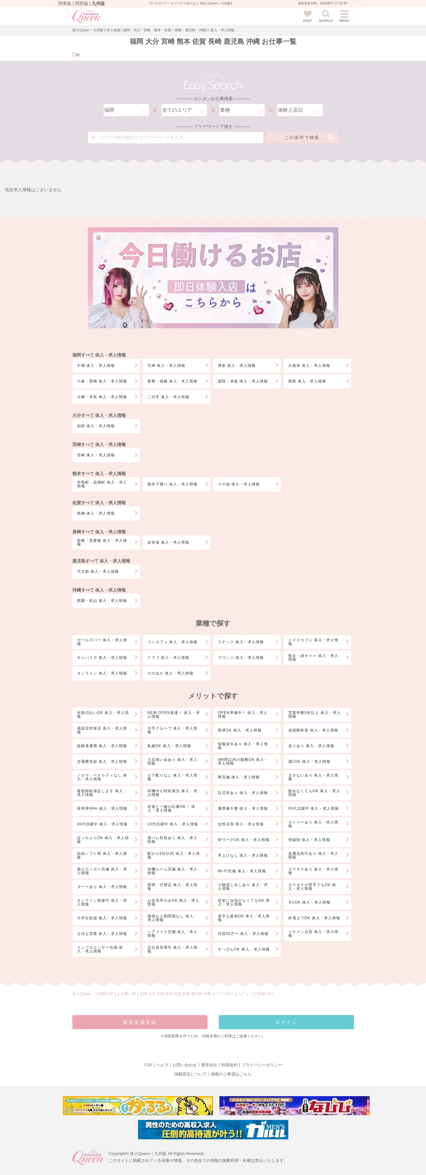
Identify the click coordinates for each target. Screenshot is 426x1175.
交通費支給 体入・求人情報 (102, 761)
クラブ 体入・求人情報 (168, 657)
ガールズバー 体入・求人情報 (102, 642)
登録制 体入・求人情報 (309, 840)
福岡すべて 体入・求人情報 (99, 354)
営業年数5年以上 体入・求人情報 (314, 715)
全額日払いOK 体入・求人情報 (103, 715)
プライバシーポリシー (262, 1065)
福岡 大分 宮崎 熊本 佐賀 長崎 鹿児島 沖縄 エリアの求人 (187, 994)
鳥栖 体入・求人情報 (96, 513)
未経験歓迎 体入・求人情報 (313, 730)
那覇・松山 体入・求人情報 (102, 600)
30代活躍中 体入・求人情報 (313, 808)
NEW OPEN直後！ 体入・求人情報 (173, 715)
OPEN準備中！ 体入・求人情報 (243, 715)
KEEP (307, 16)
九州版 (98, 3)
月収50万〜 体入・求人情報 (243, 933)
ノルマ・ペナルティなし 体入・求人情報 (102, 777)
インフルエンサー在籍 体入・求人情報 (100, 949)
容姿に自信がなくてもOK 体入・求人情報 (244, 902)
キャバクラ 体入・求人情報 (102, 657)
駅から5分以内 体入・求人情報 (173, 855)
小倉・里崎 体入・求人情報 (102, 381)
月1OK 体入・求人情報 (309, 902)
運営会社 (209, 1065)
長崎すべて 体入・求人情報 (99, 531)
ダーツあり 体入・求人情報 (102, 887)
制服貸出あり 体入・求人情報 (243, 746)
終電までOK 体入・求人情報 (314, 918)
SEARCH (326, 16)
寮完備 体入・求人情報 (239, 777)
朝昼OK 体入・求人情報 (240, 730)
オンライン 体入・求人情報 (102, 673)
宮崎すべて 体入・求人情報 (99, 444)
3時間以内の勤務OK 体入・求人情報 (243, 761)
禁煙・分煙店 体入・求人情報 (172, 887)
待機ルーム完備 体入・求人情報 (172, 871)
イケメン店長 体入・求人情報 (313, 934)
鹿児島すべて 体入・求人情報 (101, 560)
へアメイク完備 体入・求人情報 (172, 934)
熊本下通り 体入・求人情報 (172, 484)
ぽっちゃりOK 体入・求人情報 (103, 840)
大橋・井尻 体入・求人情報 (102, 397)
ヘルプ (162, 1065)
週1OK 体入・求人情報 (309, 761)
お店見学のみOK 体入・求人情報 (173, 902)
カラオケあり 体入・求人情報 (313, 871)
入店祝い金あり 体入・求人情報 (172, 761)
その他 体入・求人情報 (239, 484)
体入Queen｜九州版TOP (93, 994)
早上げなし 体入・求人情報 (243, 855)
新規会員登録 (140, 1022)
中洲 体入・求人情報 (96, 365)
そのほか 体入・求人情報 (170, 673)
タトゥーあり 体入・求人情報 (313, 824)
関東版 (64, 3)
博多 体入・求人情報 (237, 365)
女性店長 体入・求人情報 (241, 824)
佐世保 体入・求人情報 (168, 542)
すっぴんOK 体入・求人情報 (244, 949)
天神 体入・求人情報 (166, 365)
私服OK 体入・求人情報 (169, 746)
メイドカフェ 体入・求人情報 (313, 642)
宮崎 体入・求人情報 (96, 455)
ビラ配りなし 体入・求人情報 (172, 777)
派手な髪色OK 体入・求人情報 (244, 918)
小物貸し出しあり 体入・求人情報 (243, 887)
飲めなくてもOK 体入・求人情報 (314, 793)
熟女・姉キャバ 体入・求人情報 (313, 658)
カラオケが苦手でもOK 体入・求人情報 (312, 887)
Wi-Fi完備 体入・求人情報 (242, 871)
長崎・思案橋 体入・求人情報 (102, 542)
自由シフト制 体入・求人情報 (102, 855)
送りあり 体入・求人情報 (311, 746)
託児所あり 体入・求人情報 (243, 793)
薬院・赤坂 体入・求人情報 (243, 381)
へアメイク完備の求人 (256, 994)
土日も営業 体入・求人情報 (102, 933)
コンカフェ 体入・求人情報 (172, 642)
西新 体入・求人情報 (307, 381)
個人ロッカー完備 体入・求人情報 (102, 871)
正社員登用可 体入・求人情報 (172, 949)
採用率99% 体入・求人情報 (102, 808)
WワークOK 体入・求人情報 (244, 840)
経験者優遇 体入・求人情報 (102, 746)
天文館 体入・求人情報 (98, 571)
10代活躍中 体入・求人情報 (172, 824)
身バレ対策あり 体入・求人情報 (172, 840)
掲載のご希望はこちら (231, 1074)
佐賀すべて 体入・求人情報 (99, 502)
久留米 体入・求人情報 (309, 365)
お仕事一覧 (126, 994)
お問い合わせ (184, 1065)
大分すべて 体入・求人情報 (99, 415)
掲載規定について (190, 1074)
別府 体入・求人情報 (96, 426)
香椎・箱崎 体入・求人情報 (172, 381)
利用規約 (229, 1065)
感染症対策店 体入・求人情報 (102, 730)
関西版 (81, 3)
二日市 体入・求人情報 (168, 397)
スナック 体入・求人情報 (241, 642)
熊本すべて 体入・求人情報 (99, 473)
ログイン (286, 1022)
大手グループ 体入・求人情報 (172, 730)
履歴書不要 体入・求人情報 (243, 808)
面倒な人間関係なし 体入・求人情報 (172, 918)
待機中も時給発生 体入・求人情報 (172, 793)
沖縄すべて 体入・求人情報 (99, 590)
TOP (148, 1065)
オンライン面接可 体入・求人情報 (102, 902)
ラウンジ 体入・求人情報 (241, 657)
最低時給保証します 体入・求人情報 (102, 793)
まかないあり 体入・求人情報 (313, 777)
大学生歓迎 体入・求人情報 (102, 918)
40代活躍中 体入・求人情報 (102, 824)
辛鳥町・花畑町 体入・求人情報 (102, 484)
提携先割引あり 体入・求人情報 (313, 855)
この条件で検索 (309, 137)
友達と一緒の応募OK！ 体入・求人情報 (171, 808)
